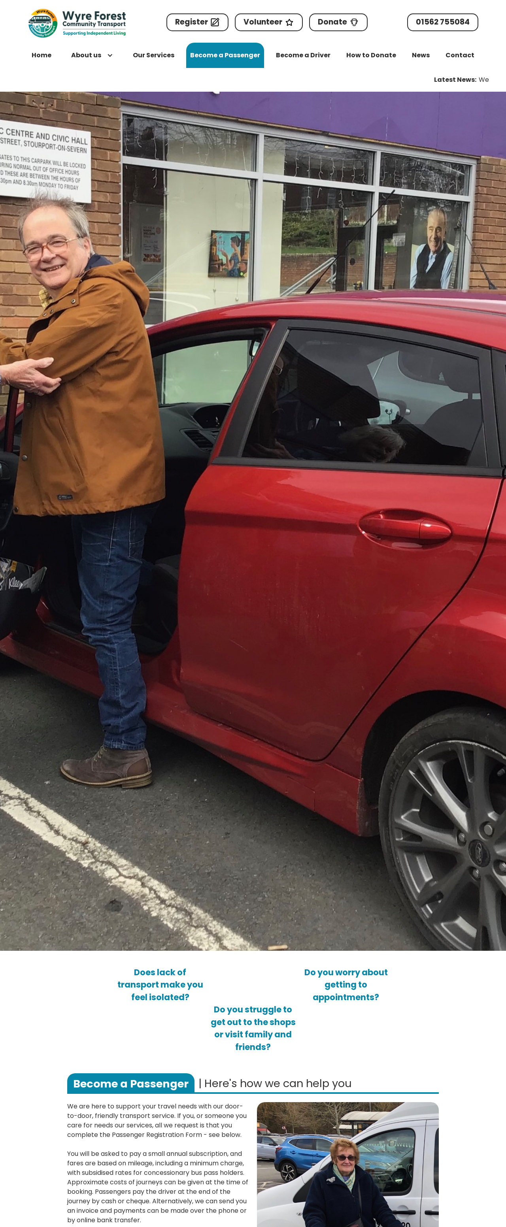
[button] (92, 55)
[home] (77, 23)
